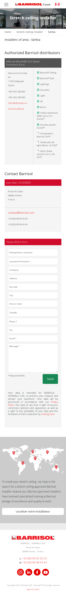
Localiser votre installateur (33, 511)
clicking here (48, 414)
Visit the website (16, 108)
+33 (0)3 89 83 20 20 (34, 558)
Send (50, 379)
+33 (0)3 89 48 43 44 (34, 562)
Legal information (33, 589)
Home (8, 31)
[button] (58, 4)
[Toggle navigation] (6, 4)
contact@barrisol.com (21, 213)
